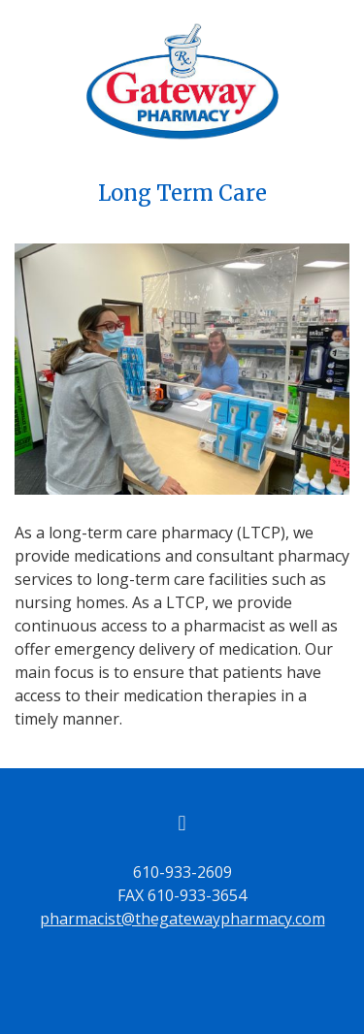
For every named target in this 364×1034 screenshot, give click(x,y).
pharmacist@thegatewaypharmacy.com (182, 918)
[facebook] (182, 822)
